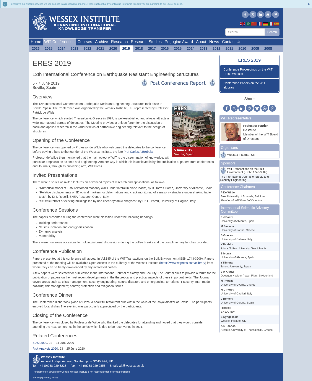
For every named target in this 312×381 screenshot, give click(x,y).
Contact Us (231, 42)
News (214, 42)
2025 (49, 48)
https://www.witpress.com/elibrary (182, 263)
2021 (100, 48)
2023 (74, 48)
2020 (113, 48)
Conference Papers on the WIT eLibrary (244, 85)
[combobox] (245, 32)
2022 (87, 48)
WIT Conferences (59, 42)
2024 (61, 48)
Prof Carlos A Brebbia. (139, 151)
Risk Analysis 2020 (45, 348)
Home (36, 42)
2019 (126, 48)
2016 (165, 48)
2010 (242, 48)
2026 (36, 48)
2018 (139, 48)
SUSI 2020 (39, 342)
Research (119, 42)
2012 (216, 48)
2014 (191, 48)
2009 (255, 48)
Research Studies (146, 42)
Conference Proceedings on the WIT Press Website (248, 72)
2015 (178, 48)
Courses (85, 42)
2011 (229, 48)
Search (272, 32)
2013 (204, 48)
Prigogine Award (179, 42)
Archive (101, 42)
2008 (268, 48)
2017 (152, 48)
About (201, 42)
